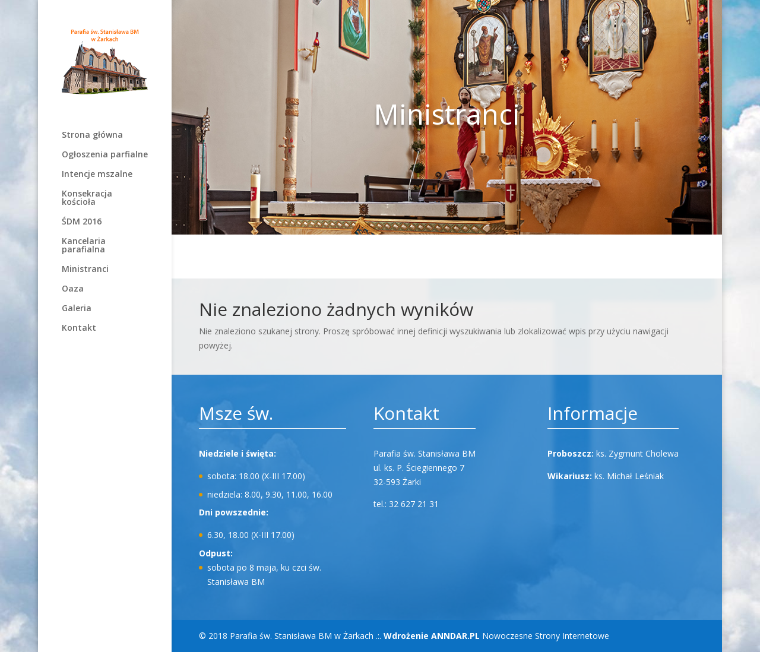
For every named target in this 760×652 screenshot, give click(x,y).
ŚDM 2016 (82, 222)
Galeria (76, 309)
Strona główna (92, 135)
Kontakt (79, 328)
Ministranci (85, 269)
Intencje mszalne (97, 174)
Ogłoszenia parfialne (105, 155)
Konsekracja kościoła (87, 198)
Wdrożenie (432, 635)
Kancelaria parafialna (84, 246)
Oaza (73, 289)
